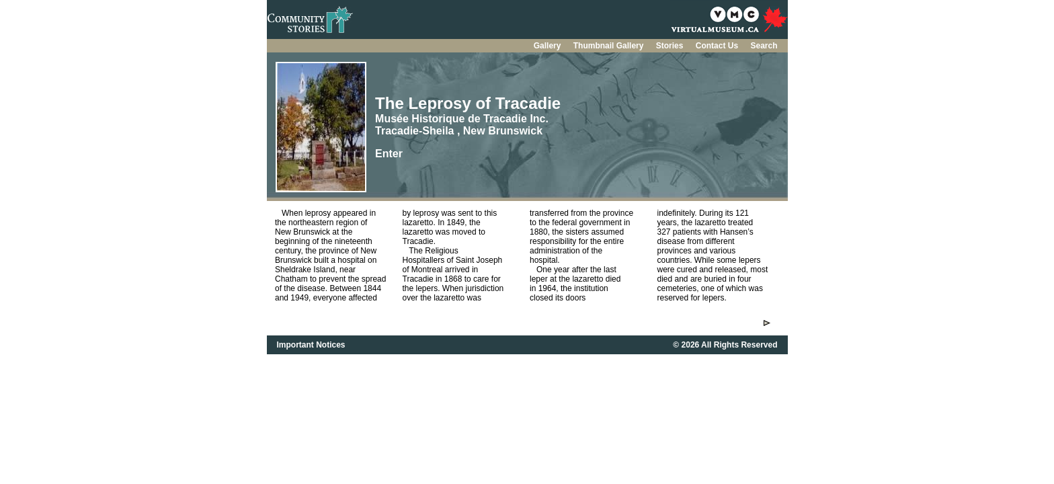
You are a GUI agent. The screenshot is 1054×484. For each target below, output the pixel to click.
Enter (389, 153)
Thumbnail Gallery (609, 45)
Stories (671, 45)
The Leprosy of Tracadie (468, 103)
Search (763, 45)
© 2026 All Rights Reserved (725, 345)
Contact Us (718, 45)
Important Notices (311, 345)
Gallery (548, 45)
